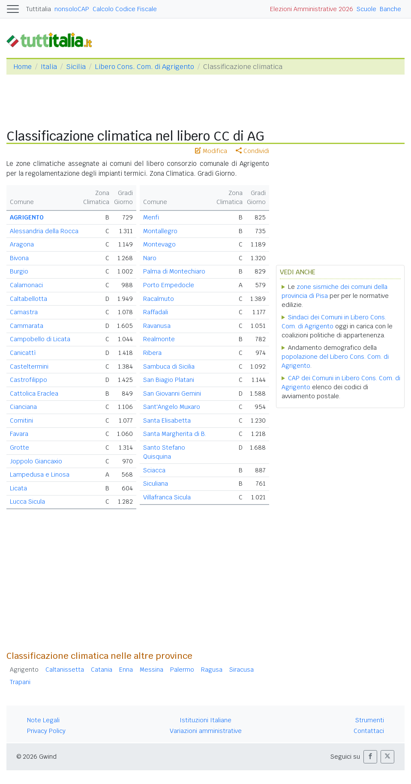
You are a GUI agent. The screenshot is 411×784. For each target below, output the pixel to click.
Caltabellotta (28, 299)
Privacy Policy (46, 731)
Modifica (211, 151)
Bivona (19, 258)
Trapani (20, 682)
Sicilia (76, 66)
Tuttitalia (38, 9)
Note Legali (43, 720)
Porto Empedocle (168, 285)
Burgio (19, 271)
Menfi (151, 217)
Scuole (366, 9)
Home (22, 66)
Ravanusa (157, 326)
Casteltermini (29, 366)
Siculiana (155, 483)
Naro (149, 258)
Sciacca (154, 470)
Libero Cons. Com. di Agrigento (144, 66)
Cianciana (23, 407)
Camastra (24, 312)
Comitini (21, 420)
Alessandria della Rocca (44, 231)
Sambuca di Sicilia (169, 366)
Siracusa (241, 669)
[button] (370, 756)
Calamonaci (26, 285)
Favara (19, 434)
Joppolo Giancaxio (36, 461)
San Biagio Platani (168, 380)
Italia (49, 66)
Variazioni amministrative (206, 731)
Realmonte (159, 339)
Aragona (22, 244)
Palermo (182, 669)
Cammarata (26, 326)
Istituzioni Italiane (205, 720)
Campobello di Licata (40, 339)
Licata (18, 488)
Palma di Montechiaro (174, 271)
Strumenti (369, 720)
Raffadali (155, 312)
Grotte (19, 447)
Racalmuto (158, 299)
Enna (126, 669)
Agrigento (24, 669)
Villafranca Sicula (167, 497)
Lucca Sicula (27, 501)
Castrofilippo (28, 380)
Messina (151, 669)
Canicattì (23, 353)
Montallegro (160, 231)
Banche (390, 9)
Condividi (252, 151)
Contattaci (369, 731)
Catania (101, 669)
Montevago (159, 244)
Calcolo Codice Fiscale (125, 9)
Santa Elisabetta (167, 420)
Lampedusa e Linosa (39, 474)
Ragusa (211, 669)
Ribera (152, 353)
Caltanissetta (64, 669)
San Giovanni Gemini (172, 393)
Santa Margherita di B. (174, 434)
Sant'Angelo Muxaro (171, 407)
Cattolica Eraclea (34, 393)
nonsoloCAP (71, 9)
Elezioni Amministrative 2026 (311, 9)
